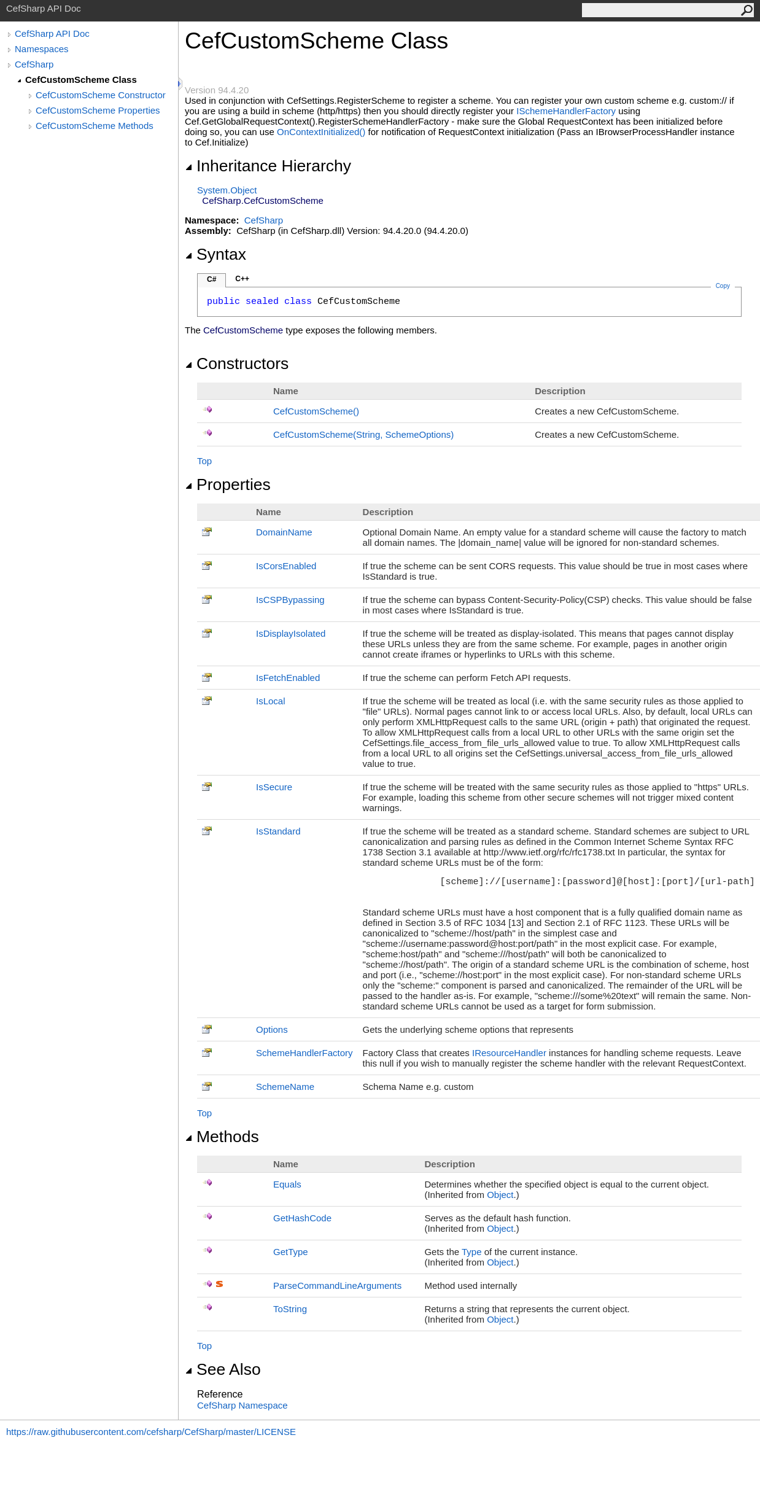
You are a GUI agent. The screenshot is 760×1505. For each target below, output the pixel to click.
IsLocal (270, 701)
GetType (290, 1251)
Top (204, 461)
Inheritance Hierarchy (268, 166)
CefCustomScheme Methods (94, 125)
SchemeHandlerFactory (304, 1053)
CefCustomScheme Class (81, 79)
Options (272, 1029)
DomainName (284, 532)
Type (472, 1251)
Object (500, 1194)
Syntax (215, 254)
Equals (287, 1184)
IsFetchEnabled (288, 677)
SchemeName (285, 1086)
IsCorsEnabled (286, 566)
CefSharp (34, 64)
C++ (242, 278)
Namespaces (42, 49)
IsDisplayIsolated (290, 633)
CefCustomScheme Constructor (101, 95)
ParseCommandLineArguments (337, 1285)
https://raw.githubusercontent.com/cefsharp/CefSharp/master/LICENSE (151, 1431)
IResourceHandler (509, 1053)
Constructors (237, 363)
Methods (222, 1136)
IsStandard (278, 831)
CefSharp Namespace (242, 1405)
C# (211, 279)
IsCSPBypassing (290, 599)
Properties (228, 484)
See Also (223, 1369)
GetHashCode (302, 1218)
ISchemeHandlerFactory (566, 111)
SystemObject (227, 190)
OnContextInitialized (321, 131)
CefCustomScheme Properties (98, 110)
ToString (290, 1309)
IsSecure (274, 787)
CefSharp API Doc (52, 33)
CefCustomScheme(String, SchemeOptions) (363, 434)
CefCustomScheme (316, 411)
